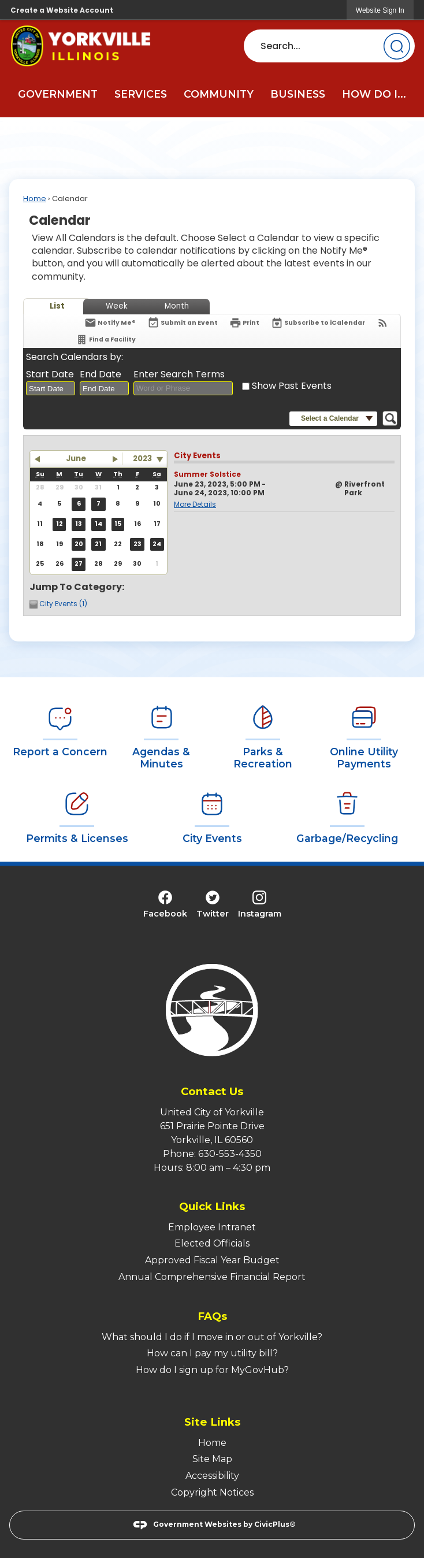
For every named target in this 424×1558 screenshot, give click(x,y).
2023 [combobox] (142, 458)
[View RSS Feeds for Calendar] (383, 323)
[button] (397, 46)
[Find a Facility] (106, 339)
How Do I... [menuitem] (374, 94)
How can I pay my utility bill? (212, 1353)
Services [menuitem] (140, 94)
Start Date (50, 374)
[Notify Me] (110, 323)
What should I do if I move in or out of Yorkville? (212, 1336)
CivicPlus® (275, 1524)
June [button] (76, 458)
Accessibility (212, 1475)
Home (34, 198)
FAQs (212, 1316)
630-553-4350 (230, 1153)
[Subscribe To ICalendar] (318, 323)
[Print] (244, 323)
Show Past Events (292, 385)
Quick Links (212, 1206)
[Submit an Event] (182, 323)
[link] (380, 10)
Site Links (212, 1422)
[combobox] (51, 388)
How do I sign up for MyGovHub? (212, 1369)
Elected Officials (212, 1243)
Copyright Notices (212, 1492)
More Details (195, 504)
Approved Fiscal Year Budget (212, 1260)
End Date (100, 374)
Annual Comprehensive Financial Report (212, 1276)
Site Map (212, 1458)
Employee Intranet (212, 1227)
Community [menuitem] (219, 94)
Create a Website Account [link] (61, 10)
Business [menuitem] (297, 94)
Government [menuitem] (58, 94)
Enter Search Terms (179, 374)
